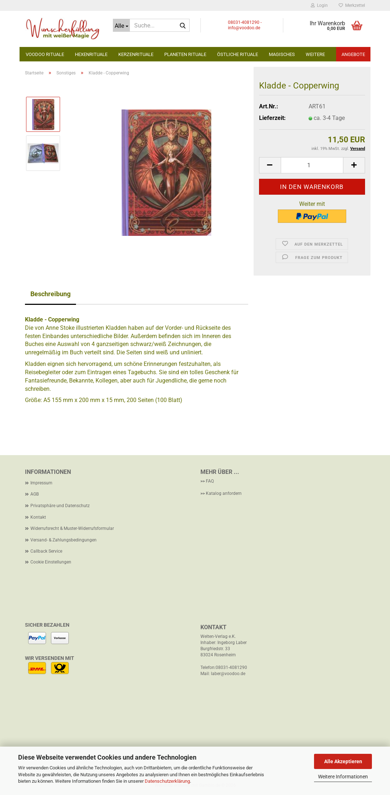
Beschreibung (50, 294)
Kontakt (38, 517)
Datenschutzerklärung (167, 781)
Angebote (353, 54)
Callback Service (46, 551)
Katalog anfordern (224, 493)
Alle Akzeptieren (343, 761)
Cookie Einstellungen (50, 562)
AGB (34, 494)
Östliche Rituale (237, 54)
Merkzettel (352, 5)
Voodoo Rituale (45, 54)
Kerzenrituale (135, 54)
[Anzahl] (312, 165)
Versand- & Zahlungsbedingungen (63, 540)
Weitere (315, 54)
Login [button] (319, 5)
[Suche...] (121, 25)
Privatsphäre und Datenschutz (60, 505)
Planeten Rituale (185, 54)
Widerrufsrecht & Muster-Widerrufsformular (72, 528)
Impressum (41, 482)
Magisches (282, 54)
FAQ (210, 481)
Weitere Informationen (343, 776)
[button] (270, 165)
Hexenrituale (91, 54)
